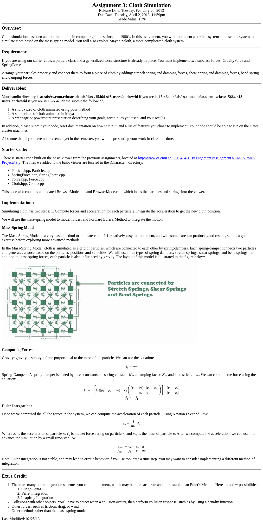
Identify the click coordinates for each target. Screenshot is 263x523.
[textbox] (131, 366)
